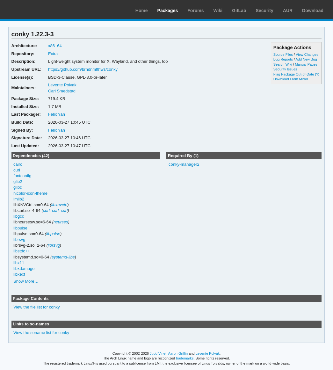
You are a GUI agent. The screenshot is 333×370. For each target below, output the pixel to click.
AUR (288, 10)
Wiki (218, 10)
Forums (195, 10)
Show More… (26, 281)
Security (264, 10)
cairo (17, 164)
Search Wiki (282, 64)
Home (141, 10)
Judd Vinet (158, 353)
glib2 (17, 181)
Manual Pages (306, 64)
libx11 (18, 262)
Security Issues (285, 69)
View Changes (307, 54)
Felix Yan (56, 114)
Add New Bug (306, 59)
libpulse (20, 228)
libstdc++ (21, 251)
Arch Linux (35, 9)
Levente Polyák (208, 353)
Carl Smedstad (62, 91)
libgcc (18, 216)
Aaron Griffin (178, 353)
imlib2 (18, 199)
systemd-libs (63, 257)
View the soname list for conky (41, 332)
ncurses (61, 222)
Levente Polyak (62, 85)
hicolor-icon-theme (30, 193)
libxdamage (23, 268)
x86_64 (55, 45)
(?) (317, 74)
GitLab (239, 10)
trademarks (184, 358)
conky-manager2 (184, 164)
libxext (19, 274)
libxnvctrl (59, 204)
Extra (53, 53)
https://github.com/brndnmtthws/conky (83, 69)
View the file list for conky (36, 307)
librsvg (19, 239)
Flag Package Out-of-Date (293, 74)
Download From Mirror (290, 79)
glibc (17, 187)
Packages (167, 10)
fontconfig (22, 175)
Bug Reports (283, 59)
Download (312, 10)
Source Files (283, 54)
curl (16, 170)
